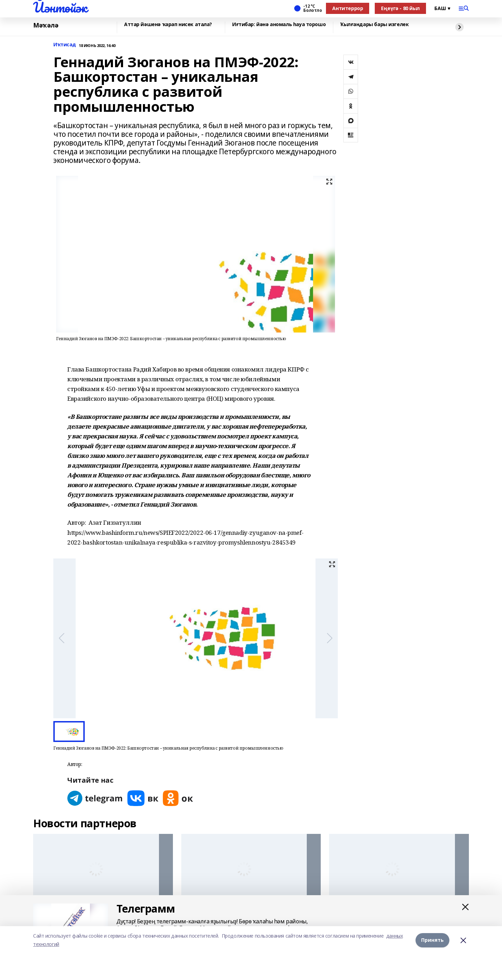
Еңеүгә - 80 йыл (400, 8)
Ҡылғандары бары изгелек (374, 25)
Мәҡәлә (45, 25)
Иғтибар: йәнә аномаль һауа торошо (279, 25)
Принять (432, 940)
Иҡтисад (64, 45)
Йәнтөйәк (60, 7)
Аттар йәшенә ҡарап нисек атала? (168, 25)
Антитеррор (347, 8)
